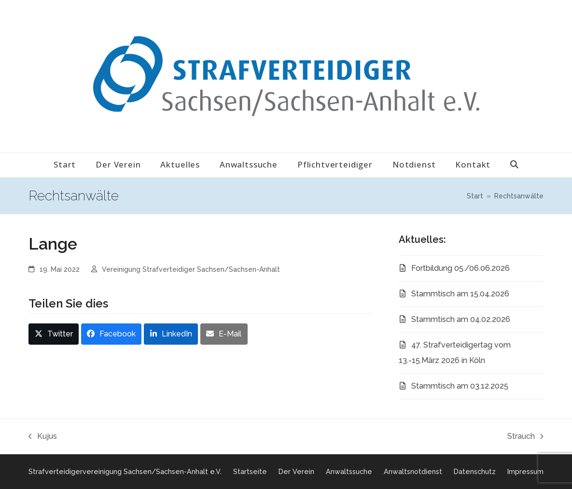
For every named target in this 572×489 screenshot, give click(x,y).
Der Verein (296, 471)
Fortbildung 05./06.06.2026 (460, 268)
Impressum (525, 471)
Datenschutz (475, 471)
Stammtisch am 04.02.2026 (460, 319)
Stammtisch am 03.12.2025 (459, 386)
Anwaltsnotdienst (413, 471)
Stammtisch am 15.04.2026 (460, 293)
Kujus (42, 438)
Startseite (250, 471)
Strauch (525, 438)
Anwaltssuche (349, 471)
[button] (515, 165)
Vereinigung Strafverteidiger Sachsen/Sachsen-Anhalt (191, 269)
